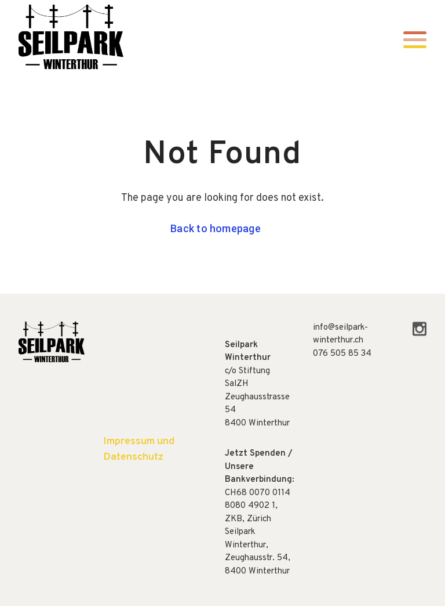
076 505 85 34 (342, 353)
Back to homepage (215, 228)
